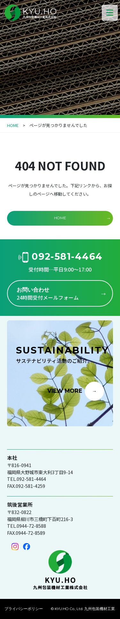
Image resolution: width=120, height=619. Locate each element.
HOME (13, 125)
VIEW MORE (64, 390)
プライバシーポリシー (23, 609)
